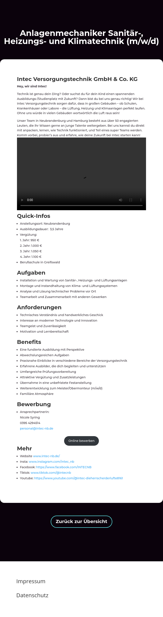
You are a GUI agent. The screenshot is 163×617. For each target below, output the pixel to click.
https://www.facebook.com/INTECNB (63, 467)
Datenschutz (32, 595)
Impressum (30, 581)
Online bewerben (81, 441)
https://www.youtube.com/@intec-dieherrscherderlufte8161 (78, 478)
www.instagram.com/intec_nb (51, 462)
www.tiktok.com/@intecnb (51, 473)
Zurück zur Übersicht (81, 521)
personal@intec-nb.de (36, 428)
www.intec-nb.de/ (46, 456)
